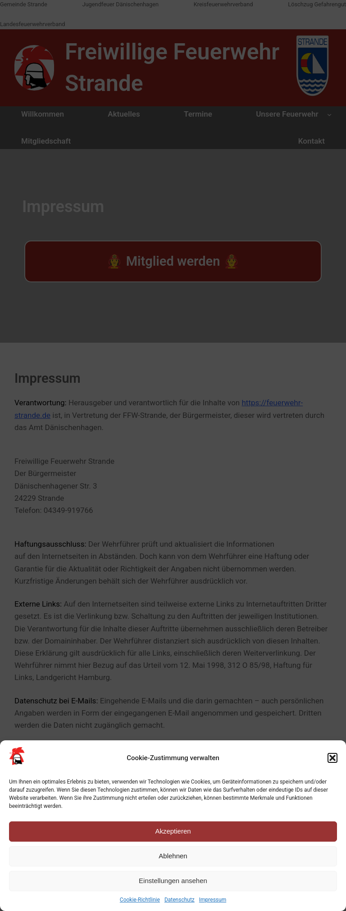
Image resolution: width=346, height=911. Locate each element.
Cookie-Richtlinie (140, 900)
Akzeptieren (173, 831)
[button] (332, 757)
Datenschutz (179, 900)
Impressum (212, 900)
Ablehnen (173, 856)
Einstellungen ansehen (173, 880)
